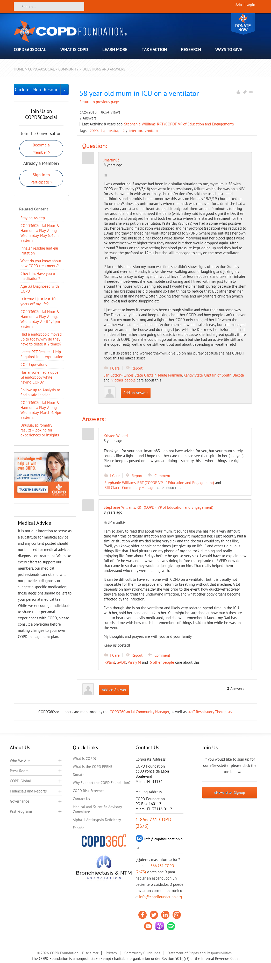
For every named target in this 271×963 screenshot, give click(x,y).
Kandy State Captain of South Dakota (213, 375)
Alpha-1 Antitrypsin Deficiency (97, 819)
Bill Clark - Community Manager (130, 487)
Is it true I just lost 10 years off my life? (37, 301)
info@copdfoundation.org (160, 896)
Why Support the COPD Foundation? (102, 782)
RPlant (109, 662)
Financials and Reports (28, 791)
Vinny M (134, 662)
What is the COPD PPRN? (92, 766)
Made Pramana (170, 375)
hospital (113, 130)
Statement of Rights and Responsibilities (199, 953)
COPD (94, 130)
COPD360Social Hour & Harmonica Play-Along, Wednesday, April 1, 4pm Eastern (40, 319)
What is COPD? (84, 758)
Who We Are (20, 760)
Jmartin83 (111, 160)
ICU (124, 130)
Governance (19, 801)
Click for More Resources (38, 90)
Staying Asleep (32, 217)
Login (250, 4)
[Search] (49, 6)
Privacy (111, 953)
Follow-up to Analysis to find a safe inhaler (40, 392)
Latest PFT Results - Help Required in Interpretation (41, 354)
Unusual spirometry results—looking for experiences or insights (39, 430)
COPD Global (20, 780)
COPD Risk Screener (88, 790)
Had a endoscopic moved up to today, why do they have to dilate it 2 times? (41, 339)
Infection (136, 130)
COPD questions (33, 364)
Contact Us (81, 798)
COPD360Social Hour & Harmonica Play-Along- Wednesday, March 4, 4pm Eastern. (41, 410)
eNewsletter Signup (229, 792)
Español (79, 827)
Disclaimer (90, 953)
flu (103, 130)
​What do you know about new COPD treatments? (40, 263)
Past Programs (21, 811)
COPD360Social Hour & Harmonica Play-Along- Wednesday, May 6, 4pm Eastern (39, 233)
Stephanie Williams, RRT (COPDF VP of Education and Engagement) (179, 124)
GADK (121, 662)
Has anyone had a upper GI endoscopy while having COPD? (40, 377)
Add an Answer (135, 392)
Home (19, 69)
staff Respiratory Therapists (210, 711)
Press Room (19, 770)
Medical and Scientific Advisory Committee (97, 809)
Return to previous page (99, 101)
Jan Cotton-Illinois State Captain (130, 375)
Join (239, 4)
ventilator (151, 130)
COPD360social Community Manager (139, 711)
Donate (243, 24)
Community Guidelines (142, 953)
